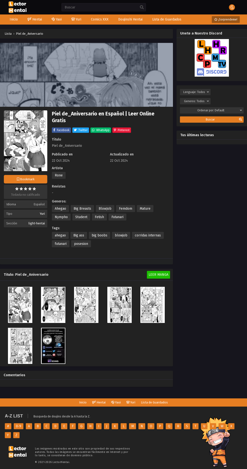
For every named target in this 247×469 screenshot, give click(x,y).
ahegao (60, 235)
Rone (59, 175)
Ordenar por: (219, 110)
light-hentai (36, 223)
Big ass (78, 235)
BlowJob (105, 209)
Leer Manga (158, 275)
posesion (81, 244)
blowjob (121, 235)
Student (81, 217)
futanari (61, 244)
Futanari (117, 217)
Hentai (99, 402)
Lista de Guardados (154, 402)
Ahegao (60, 209)
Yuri (42, 213)
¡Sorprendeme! (225, 19)
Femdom (125, 209)
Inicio (83, 402)
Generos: (196, 101)
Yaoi (116, 402)
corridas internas (148, 235)
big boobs (99, 235)
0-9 (18, 426)
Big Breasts (82, 209)
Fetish (99, 217)
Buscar (224, 119)
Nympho (61, 217)
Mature (145, 209)
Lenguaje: (196, 92)
